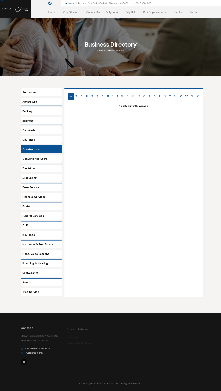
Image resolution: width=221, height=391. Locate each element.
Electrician (29, 168)
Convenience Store (35, 159)
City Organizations (154, 12)
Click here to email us (37, 350)
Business (28, 121)
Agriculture (29, 102)
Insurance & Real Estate (37, 244)
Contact (194, 12)
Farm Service (30, 187)
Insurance (28, 235)
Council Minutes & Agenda (102, 12)
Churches (28, 140)
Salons (26, 282)
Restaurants (30, 273)
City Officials (71, 12)
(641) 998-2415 (143, 3)
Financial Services (34, 197)
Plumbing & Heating (35, 263)
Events (177, 12)
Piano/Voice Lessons (35, 254)
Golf (25, 225)
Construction (31, 149)
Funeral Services (33, 216)
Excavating (29, 178)
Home (52, 12)
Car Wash (28, 130)
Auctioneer (29, 92)
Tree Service (30, 292)
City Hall (130, 12)
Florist (26, 206)
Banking (27, 111)
